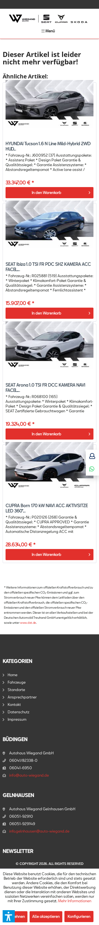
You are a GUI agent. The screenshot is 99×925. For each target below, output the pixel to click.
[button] (9, 916)
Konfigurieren (79, 916)
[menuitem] (48, 31)
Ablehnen (16, 916)
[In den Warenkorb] (49, 192)
